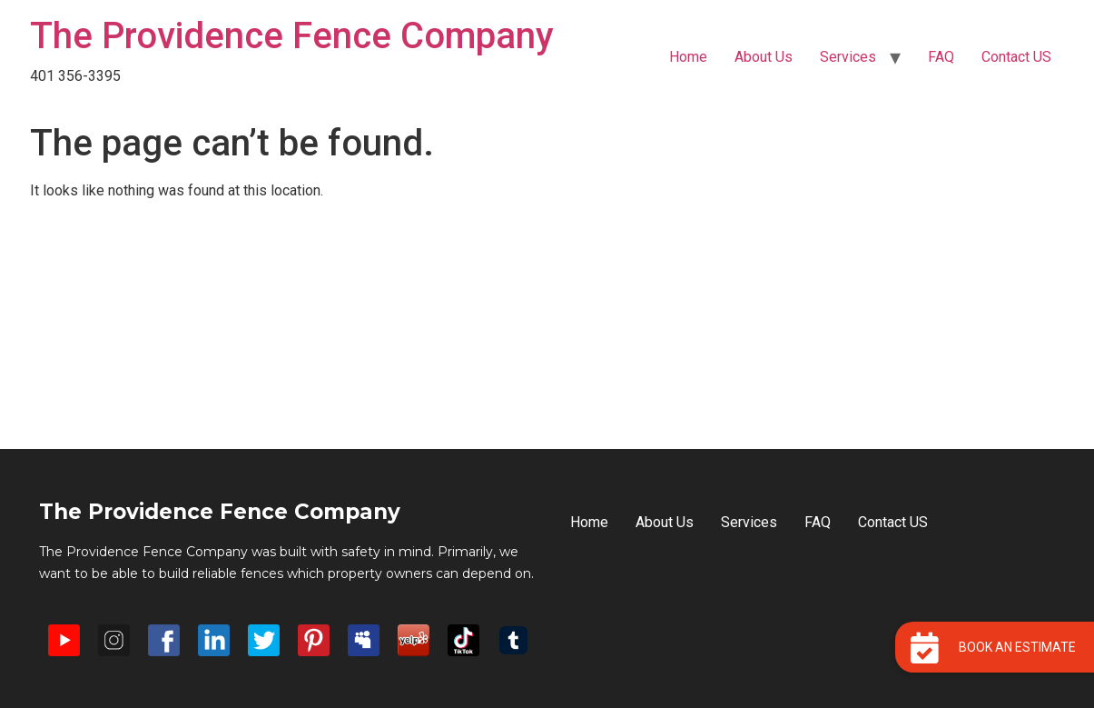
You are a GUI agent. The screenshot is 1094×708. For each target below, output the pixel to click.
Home (688, 56)
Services (848, 56)
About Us (763, 56)
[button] (994, 647)
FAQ (941, 56)
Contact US (1016, 56)
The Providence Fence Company (292, 36)
